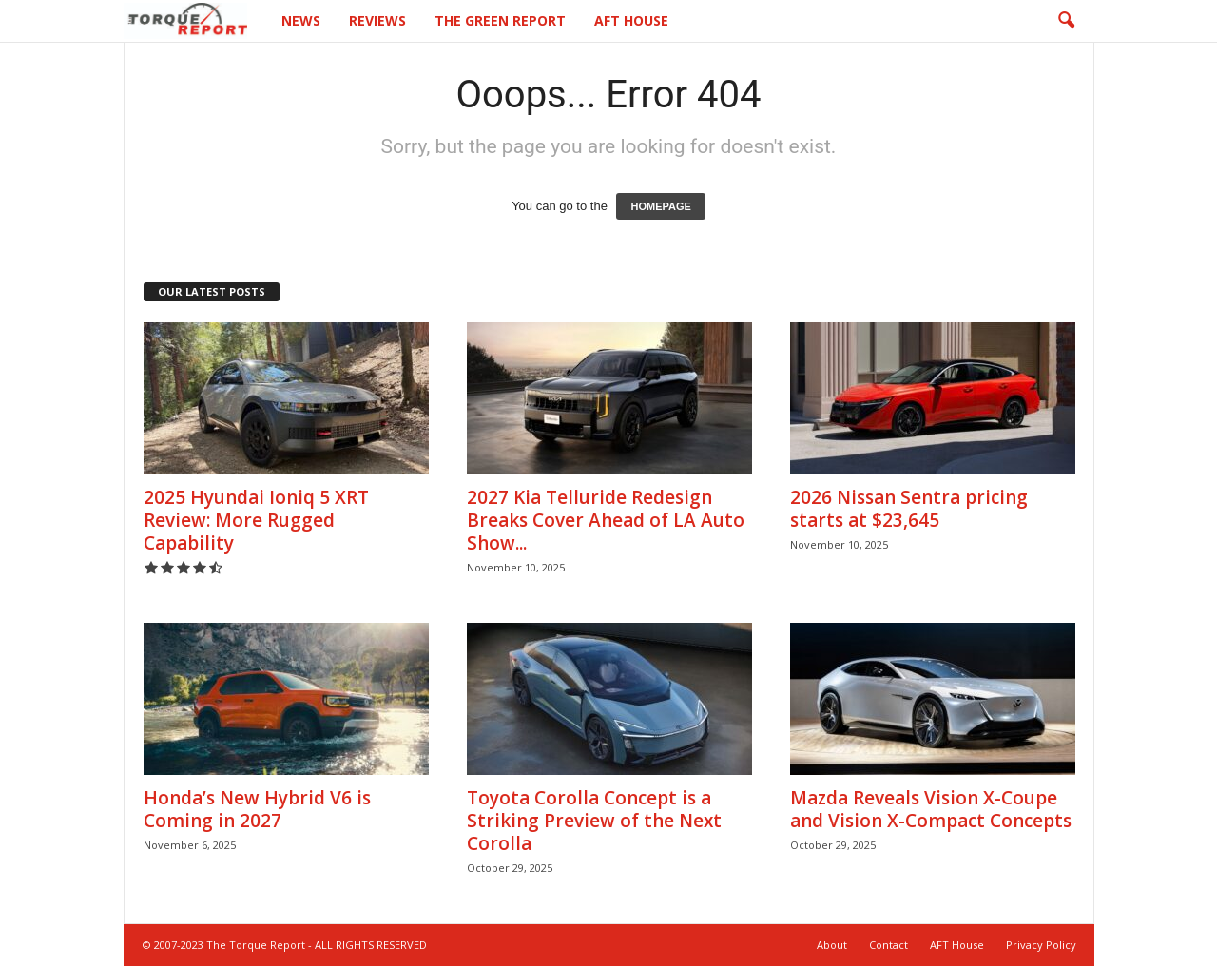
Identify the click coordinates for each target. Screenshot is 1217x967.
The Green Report (500, 20)
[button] (1066, 21)
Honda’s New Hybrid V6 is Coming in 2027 (257, 809)
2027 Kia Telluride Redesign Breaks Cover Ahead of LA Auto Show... (605, 520)
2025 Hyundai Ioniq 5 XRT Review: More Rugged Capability (256, 520)
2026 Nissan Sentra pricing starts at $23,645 (909, 508)
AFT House (631, 20)
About (832, 945)
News (300, 20)
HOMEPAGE (660, 206)
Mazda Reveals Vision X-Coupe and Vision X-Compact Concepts (931, 809)
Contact (888, 945)
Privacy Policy (1041, 945)
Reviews (377, 20)
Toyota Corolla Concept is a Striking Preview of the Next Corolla (594, 820)
